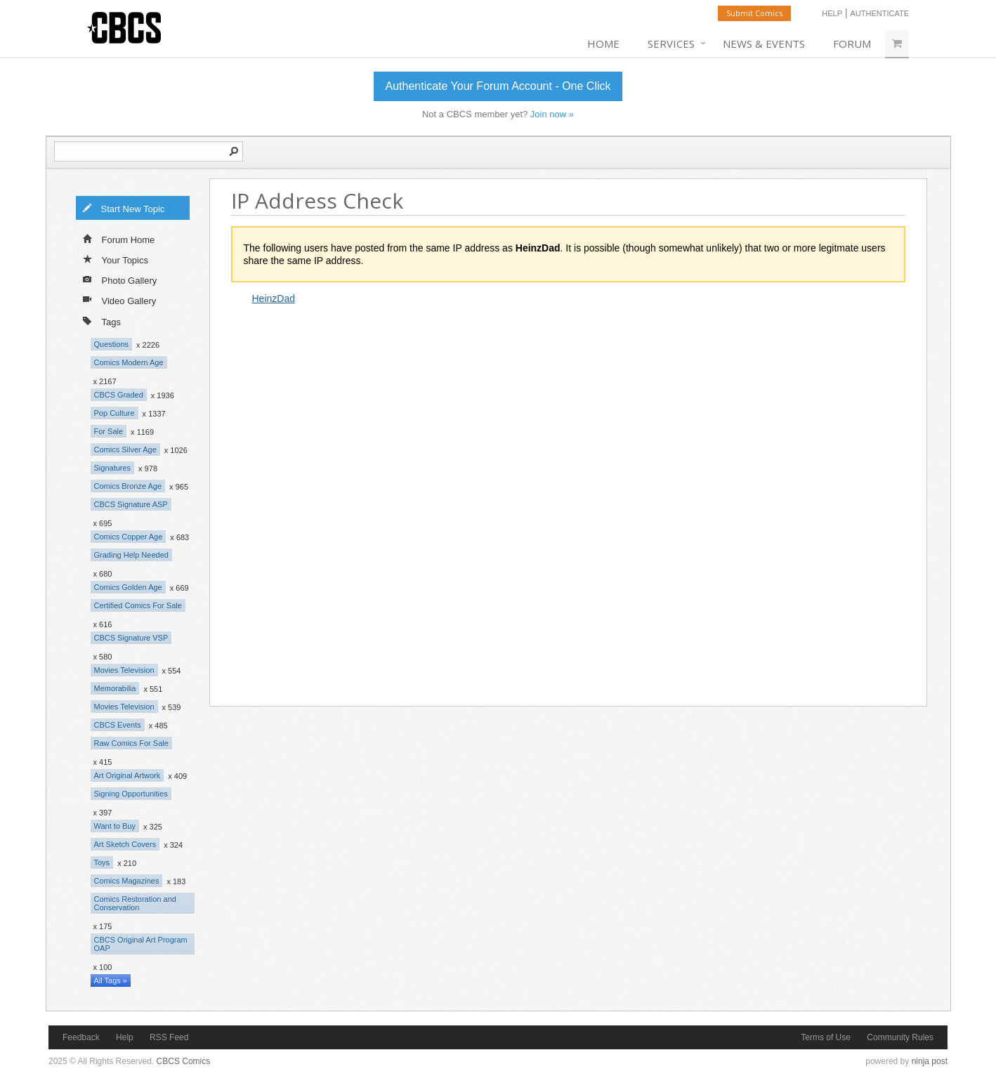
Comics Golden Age (128, 587)
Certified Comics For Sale (138, 605)
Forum (852, 44)
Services (671, 44)
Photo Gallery (120, 279)
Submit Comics (754, 13)
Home (603, 44)
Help (832, 13)
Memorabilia (115, 688)
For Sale (109, 431)
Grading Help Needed (131, 555)
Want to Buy (115, 826)
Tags (102, 320)
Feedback (81, 1037)
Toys (102, 862)
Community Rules (900, 1037)
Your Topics (116, 259)
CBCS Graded (118, 395)
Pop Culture (114, 413)
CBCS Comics (184, 1061)
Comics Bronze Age (128, 486)
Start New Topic (123, 208)
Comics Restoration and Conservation (135, 903)
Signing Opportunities (131, 793)
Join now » (552, 114)
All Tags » (111, 980)
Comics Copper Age (128, 536)
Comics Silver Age (125, 449)
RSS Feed (169, 1037)
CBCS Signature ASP (131, 504)
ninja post (930, 1061)
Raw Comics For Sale (131, 743)
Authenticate (879, 13)
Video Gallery (120, 300)
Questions (111, 344)
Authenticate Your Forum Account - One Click (497, 86)
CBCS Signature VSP (131, 638)
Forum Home (119, 238)
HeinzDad (273, 298)
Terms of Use (826, 1037)
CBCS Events (117, 725)
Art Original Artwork (127, 775)
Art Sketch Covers (125, 844)
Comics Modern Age (129, 362)
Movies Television (124, 670)
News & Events (764, 44)
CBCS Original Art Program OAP (141, 944)
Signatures (112, 468)
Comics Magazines (126, 881)
